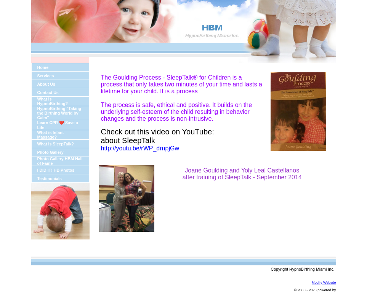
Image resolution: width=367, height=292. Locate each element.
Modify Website (324, 282)
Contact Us (48, 92)
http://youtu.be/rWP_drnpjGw (140, 148)
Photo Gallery (50, 152)
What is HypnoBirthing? (52, 101)
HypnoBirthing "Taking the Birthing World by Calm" (59, 113)
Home (43, 67)
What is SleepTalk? (55, 144)
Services (45, 75)
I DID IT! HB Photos (56, 170)
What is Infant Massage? (50, 134)
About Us (46, 84)
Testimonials (49, 178)
